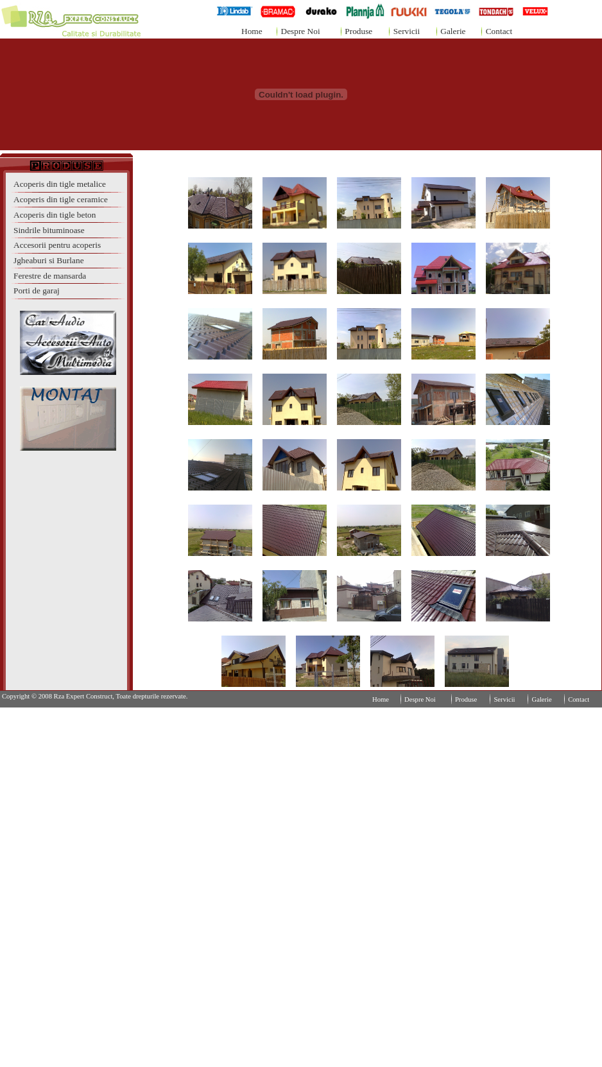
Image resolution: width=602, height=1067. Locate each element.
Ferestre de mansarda (49, 276)
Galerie (452, 31)
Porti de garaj (36, 290)
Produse (358, 31)
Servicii (406, 31)
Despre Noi (300, 31)
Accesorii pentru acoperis (57, 245)
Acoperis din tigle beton (54, 215)
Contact (499, 31)
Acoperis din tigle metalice (59, 184)
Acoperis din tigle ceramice (60, 199)
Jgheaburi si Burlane (48, 260)
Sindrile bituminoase (49, 230)
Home (251, 31)
